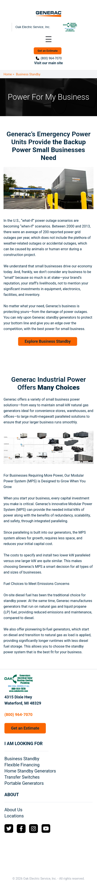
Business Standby (28, 74)
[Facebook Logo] (21, 828)
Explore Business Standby (48, 341)
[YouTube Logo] (45, 828)
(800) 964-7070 (51, 58)
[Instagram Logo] (33, 828)
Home (8, 74)
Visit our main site (48, 63)
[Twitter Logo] (8, 828)
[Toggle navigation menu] (48, 39)
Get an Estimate (48, 50)
